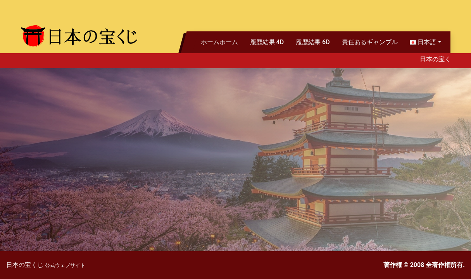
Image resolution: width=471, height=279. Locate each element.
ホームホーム (219, 42)
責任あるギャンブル (370, 42)
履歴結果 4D (267, 42)
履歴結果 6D (313, 42)
